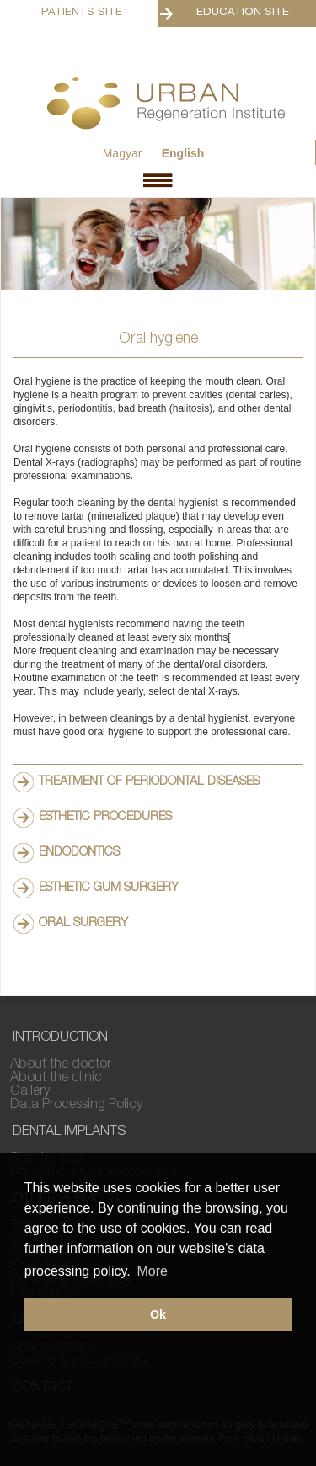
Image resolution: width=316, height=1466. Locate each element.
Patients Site (81, 13)
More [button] (152, 1271)
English (183, 153)
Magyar (122, 153)
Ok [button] (158, 1314)
